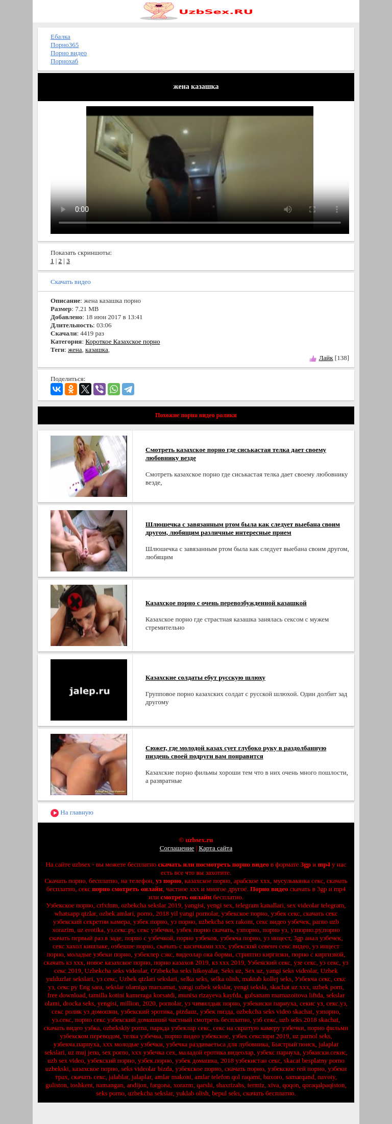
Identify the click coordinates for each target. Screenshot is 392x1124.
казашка (96, 349)
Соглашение (177, 848)
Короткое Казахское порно (122, 341)
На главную (72, 812)
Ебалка (60, 36)
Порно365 (65, 45)
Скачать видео (71, 281)
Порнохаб (64, 61)
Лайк (326, 358)
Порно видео (69, 53)
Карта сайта (215, 848)
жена (75, 349)
